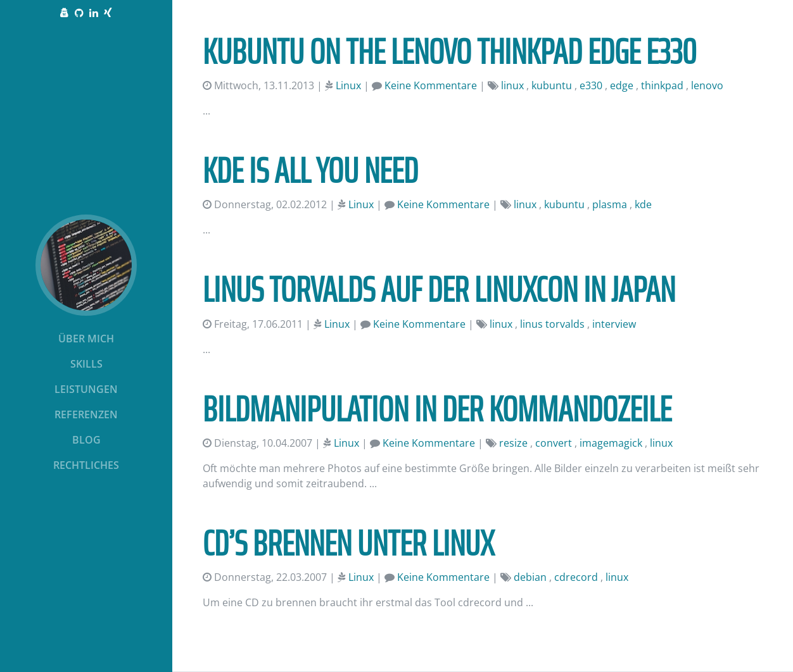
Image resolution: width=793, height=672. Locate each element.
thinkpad (662, 85)
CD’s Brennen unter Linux (348, 543)
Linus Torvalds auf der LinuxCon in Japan (439, 289)
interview (614, 324)
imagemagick (611, 443)
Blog (86, 440)
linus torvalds (552, 324)
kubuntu (551, 85)
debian (530, 577)
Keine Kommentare (430, 85)
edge (621, 85)
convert (553, 443)
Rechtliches (86, 465)
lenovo (707, 85)
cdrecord (576, 577)
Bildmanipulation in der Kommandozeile (437, 409)
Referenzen (86, 414)
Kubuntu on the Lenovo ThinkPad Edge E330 (449, 51)
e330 (591, 85)
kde (643, 204)
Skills (86, 364)
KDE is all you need (310, 170)
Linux (348, 85)
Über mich (86, 338)
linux (512, 85)
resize (513, 443)
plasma (609, 204)
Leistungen (86, 389)
